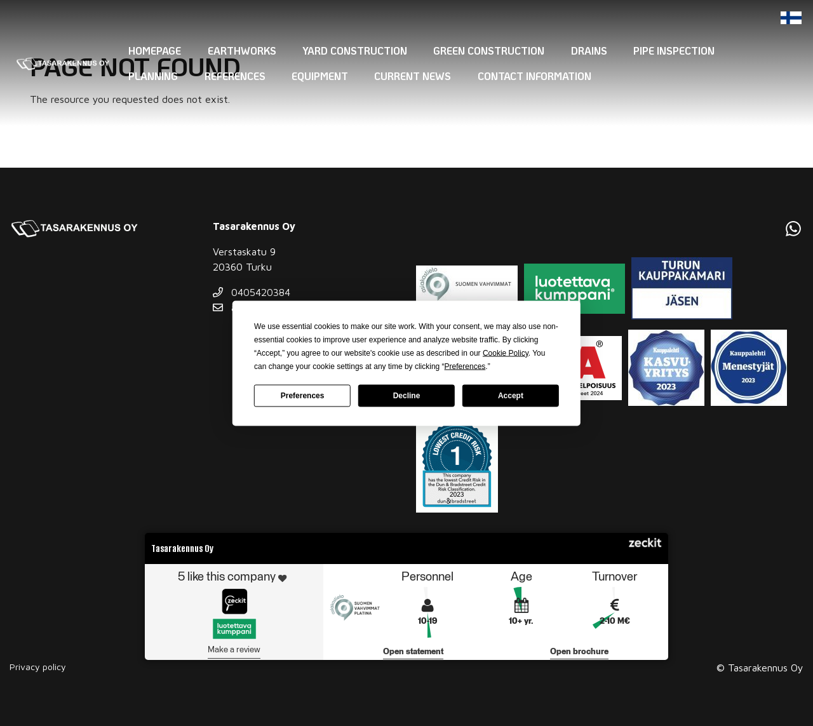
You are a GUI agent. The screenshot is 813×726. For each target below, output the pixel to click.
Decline (406, 395)
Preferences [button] (465, 365)
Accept (510, 395)
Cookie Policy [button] (505, 352)
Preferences (303, 395)
